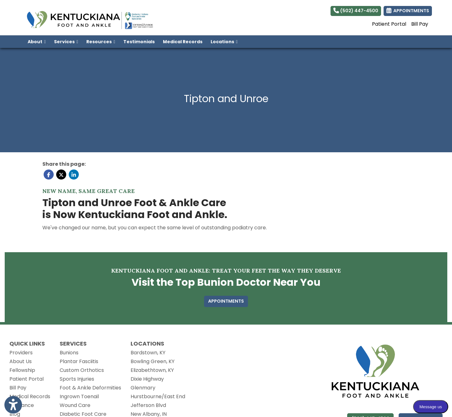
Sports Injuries (77, 379)
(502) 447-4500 (355, 11)
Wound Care (75, 405)
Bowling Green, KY (153, 361)
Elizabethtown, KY (152, 370)
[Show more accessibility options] (13, 405)
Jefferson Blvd (148, 405)
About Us (20, 361)
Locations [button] (224, 42)
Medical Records (185, 41)
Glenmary (143, 387)
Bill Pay (419, 24)
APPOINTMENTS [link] (407, 11)
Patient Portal (389, 24)
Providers (21, 352)
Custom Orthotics (82, 370)
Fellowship (22, 370)
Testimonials (139, 42)
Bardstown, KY (148, 352)
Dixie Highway (147, 379)
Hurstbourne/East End (158, 396)
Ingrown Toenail (79, 396)
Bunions (69, 352)
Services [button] (66, 42)
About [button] (37, 42)
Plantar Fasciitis (79, 361)
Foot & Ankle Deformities (90, 387)
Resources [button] (100, 42)
